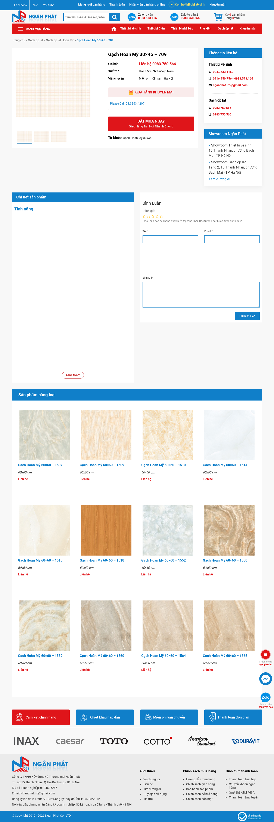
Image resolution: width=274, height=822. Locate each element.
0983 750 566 (222, 107)
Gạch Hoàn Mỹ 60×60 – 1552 (163, 560)
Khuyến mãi (217, 4)
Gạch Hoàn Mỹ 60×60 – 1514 (225, 465)
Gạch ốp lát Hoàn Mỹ (60, 40)
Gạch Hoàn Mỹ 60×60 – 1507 (40, 465)
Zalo (35, 5)
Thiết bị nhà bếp (182, 28)
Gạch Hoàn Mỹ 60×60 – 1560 (102, 656)
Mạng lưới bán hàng (91, 4)
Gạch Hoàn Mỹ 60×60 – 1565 (225, 656)
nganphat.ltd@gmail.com (230, 85)
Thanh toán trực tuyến (244, 797)
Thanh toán (117, 4)
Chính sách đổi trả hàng (202, 794)
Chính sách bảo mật (199, 799)
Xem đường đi (219, 179)
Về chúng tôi (151, 779)
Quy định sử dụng (155, 794)
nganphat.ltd (266, 663)
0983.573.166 (243, 78)
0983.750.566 (266, 706)
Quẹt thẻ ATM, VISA (242, 792)
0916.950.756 (222, 78)
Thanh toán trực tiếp (242, 779)
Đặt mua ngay (151, 124)
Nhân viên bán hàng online (147, 4)
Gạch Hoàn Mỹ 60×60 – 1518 (102, 560)
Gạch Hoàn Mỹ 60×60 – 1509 (102, 465)
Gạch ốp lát (225, 28)
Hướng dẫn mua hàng (200, 779)
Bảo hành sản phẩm (199, 789)
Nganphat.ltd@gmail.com (38, 793)
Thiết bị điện (156, 28)
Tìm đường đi (152, 789)
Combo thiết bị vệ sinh (188, 4)
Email (208, 231)
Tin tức (148, 799)
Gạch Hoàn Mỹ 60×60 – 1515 (40, 560)
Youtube (48, 5)
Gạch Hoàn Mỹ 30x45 (137, 138)
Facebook (20, 5)
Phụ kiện (205, 28)
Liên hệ (148, 784)
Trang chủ (114, 29)
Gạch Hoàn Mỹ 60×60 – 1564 (163, 656)
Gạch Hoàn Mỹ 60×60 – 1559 (40, 656)
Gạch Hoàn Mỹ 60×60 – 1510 (163, 465)
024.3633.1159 (223, 72)
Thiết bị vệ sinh (130, 28)
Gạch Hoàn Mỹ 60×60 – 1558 (225, 560)
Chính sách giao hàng (200, 784)
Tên (145, 231)
